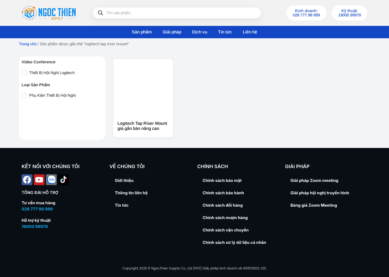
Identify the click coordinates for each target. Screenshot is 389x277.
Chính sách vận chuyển (226, 230)
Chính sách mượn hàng (225, 217)
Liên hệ (250, 32)
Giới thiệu (124, 180)
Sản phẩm (142, 32)
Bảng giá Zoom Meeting (313, 205)
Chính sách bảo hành (223, 192)
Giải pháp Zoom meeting (314, 180)
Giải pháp (172, 32)
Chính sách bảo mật (222, 180)
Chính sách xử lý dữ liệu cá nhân (234, 242)
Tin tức (225, 32)
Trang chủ (27, 44)
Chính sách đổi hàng (223, 205)
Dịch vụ (199, 32)
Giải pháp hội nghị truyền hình (319, 192)
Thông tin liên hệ (131, 192)
